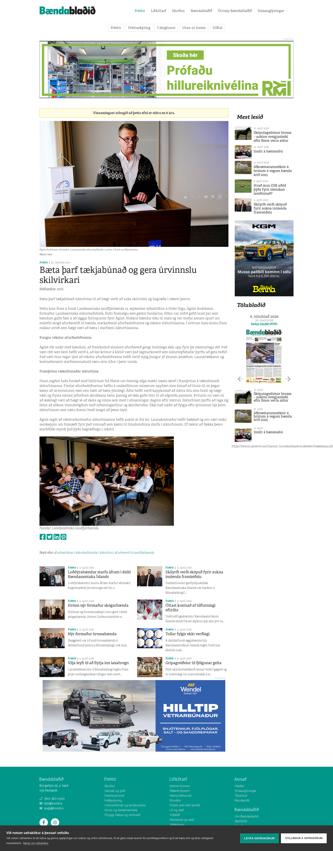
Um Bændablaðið (246, 816)
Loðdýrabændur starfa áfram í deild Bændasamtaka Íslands (99, 574)
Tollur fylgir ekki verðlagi (187, 633)
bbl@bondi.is (50, 803)
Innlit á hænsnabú (268, 151)
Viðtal (217, 27)
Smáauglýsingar (270, 10)
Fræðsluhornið (114, 795)
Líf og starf (177, 810)
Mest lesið (250, 117)
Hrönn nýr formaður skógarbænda (98, 605)
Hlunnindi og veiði (182, 819)
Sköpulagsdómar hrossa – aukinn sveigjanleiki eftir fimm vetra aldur (272, 136)
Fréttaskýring (139, 27)
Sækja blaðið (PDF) (264, 324)
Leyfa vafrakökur (259, 838)
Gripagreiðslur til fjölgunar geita (193, 662)
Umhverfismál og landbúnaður (125, 805)
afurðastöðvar (63, 552)
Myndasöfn (242, 800)
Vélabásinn (177, 824)
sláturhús (106, 552)
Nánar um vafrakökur (35, 843)
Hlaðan (239, 786)
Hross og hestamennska (121, 810)
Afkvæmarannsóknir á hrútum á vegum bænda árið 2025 (273, 171)
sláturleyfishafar (86, 552)
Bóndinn (175, 800)
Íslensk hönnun (180, 786)
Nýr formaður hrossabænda (92, 633)
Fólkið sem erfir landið (185, 805)
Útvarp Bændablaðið (235, 10)
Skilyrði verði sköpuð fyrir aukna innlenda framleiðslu (194, 574)
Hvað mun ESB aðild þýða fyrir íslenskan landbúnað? (270, 189)
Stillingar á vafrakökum (304, 838)
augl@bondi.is (51, 808)
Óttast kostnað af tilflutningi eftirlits (190, 608)
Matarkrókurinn (180, 790)
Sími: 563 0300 (52, 798)
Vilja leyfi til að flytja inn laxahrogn (98, 662)
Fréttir (140, 10)
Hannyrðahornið (180, 795)
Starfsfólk (241, 821)
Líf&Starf (158, 10)
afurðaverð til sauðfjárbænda (134, 552)
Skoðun (178, 10)
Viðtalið (175, 815)
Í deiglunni (166, 27)
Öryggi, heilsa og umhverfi (122, 815)
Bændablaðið (201, 10)
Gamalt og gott (115, 790)
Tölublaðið (251, 305)
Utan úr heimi (194, 27)
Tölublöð (241, 795)
